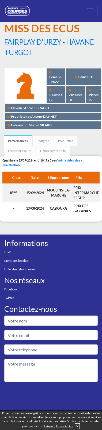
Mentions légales (16, 260)
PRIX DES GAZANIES (82, 208)
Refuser (49, 426)
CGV (7, 252)
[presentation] (45, 396)
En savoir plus (64, 426)
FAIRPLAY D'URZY (32, 42)
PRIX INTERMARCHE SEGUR (86, 193)
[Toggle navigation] (90, 11)
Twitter (9, 298)
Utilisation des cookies (20, 269)
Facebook (10, 289)
